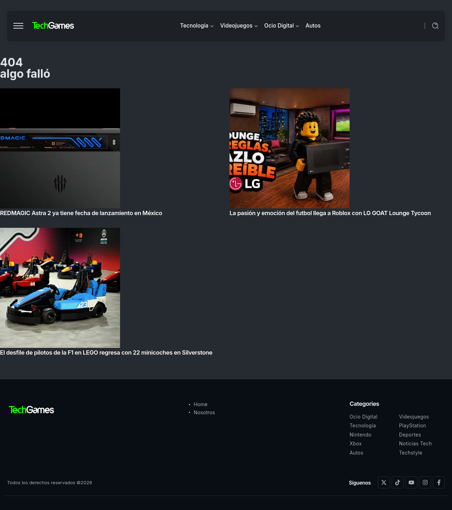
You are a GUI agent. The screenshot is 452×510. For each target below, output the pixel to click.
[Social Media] (384, 482)
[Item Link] (226, 224)
